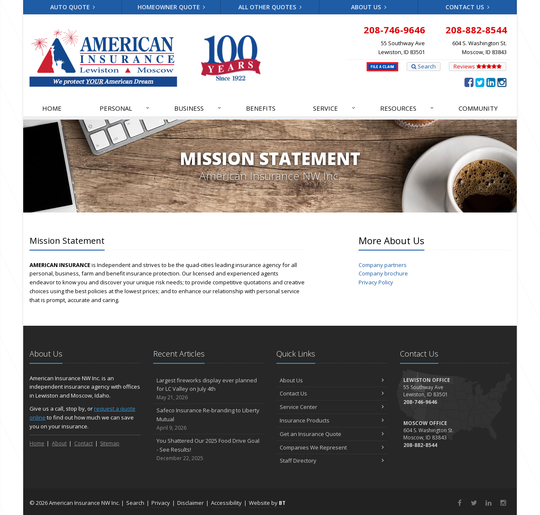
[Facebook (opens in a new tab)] (468, 82)
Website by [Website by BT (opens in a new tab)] (267, 503)
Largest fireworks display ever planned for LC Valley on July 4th (209, 389)
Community (478, 108)
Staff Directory (332, 460)
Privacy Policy (376, 282)
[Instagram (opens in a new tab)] (501, 82)
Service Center (332, 407)
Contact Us (467, 7)
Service (334, 108)
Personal (125, 108)
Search (423, 66)
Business (198, 108)
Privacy (160, 503)
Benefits (260, 108)
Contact (83, 443)
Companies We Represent (332, 447)
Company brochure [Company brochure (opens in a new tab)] (383, 273)
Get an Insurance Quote (332, 434)
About (59, 443)
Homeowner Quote (171, 7)
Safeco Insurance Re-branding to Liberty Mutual (209, 419)
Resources (407, 108)
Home (52, 108)
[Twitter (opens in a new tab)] (479, 82)
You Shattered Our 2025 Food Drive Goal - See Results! (209, 449)
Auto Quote (72, 7)
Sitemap (109, 443)
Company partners (383, 265)
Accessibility (226, 503)
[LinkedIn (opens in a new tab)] (490, 82)
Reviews (478, 66)
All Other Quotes (270, 7)
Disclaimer (190, 503)
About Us (368, 7)
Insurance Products (332, 420)
